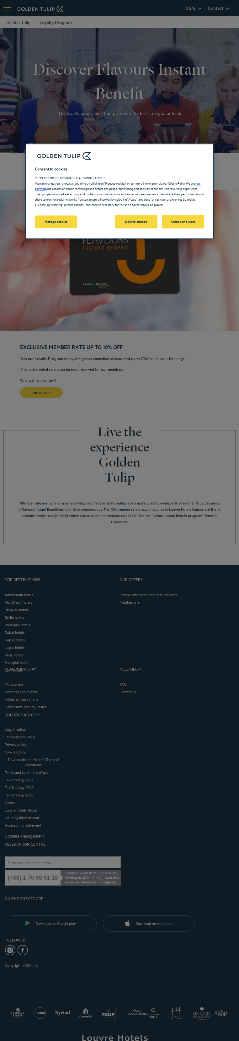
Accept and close (183, 221)
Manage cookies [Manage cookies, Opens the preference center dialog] (56, 221)
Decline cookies (136, 221)
